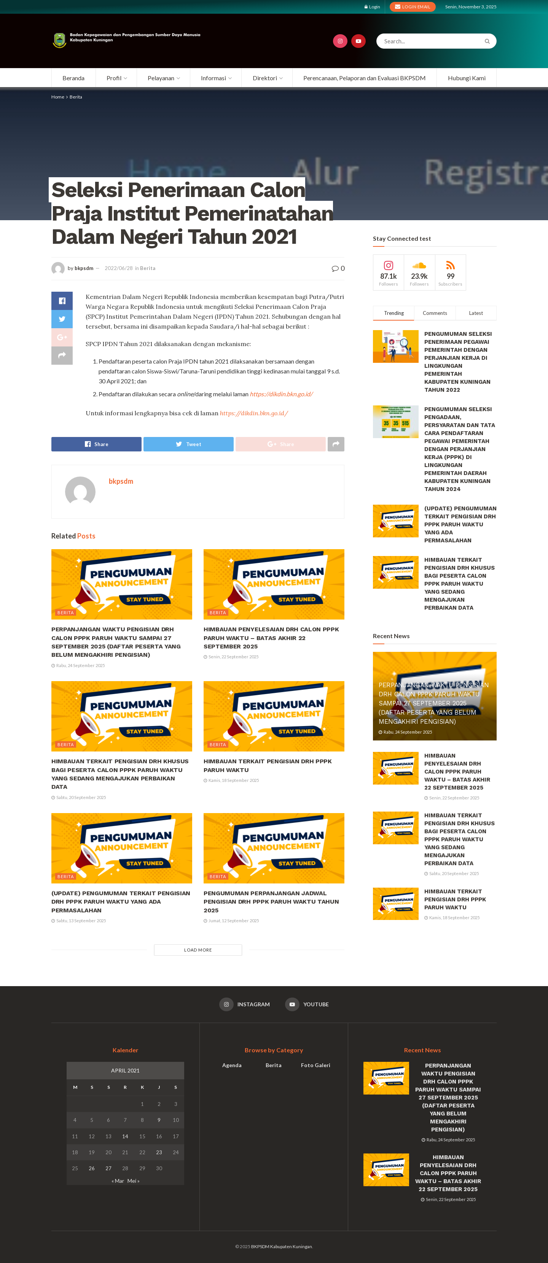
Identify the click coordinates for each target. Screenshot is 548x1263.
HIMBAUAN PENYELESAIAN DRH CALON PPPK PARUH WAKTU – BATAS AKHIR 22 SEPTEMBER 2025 (271, 638)
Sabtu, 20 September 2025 (78, 797)
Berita (76, 97)
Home (57, 97)
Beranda (73, 77)
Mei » (133, 1180)
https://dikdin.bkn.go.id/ (281, 393)
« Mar (118, 1180)
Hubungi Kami (467, 77)
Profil (114, 77)
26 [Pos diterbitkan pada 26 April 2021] (92, 1168)
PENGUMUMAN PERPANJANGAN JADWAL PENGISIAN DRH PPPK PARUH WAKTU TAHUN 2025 (271, 902)
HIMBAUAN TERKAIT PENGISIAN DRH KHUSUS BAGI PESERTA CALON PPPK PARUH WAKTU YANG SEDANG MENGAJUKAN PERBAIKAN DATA (459, 583)
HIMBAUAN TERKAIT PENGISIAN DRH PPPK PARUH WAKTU (455, 899)
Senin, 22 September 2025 (231, 656)
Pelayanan (161, 77)
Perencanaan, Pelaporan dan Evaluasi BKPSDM (364, 77)
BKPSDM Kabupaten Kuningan (281, 1246)
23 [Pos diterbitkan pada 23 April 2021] (159, 1152)
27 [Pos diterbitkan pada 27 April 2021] (108, 1168)
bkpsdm (84, 268)
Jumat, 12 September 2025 (231, 920)
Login (372, 7)
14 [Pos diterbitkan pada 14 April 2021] (125, 1136)
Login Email (413, 6)
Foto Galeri (315, 1065)
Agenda (232, 1065)
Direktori (265, 77)
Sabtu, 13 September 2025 (78, 920)
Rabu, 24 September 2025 (78, 665)
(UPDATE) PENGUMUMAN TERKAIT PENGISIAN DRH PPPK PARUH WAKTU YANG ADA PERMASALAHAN (120, 902)
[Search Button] (489, 41)
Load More (198, 949)
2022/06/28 (119, 268)
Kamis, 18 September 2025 (231, 780)
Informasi (213, 77)
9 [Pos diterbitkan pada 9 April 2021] (159, 1120)
